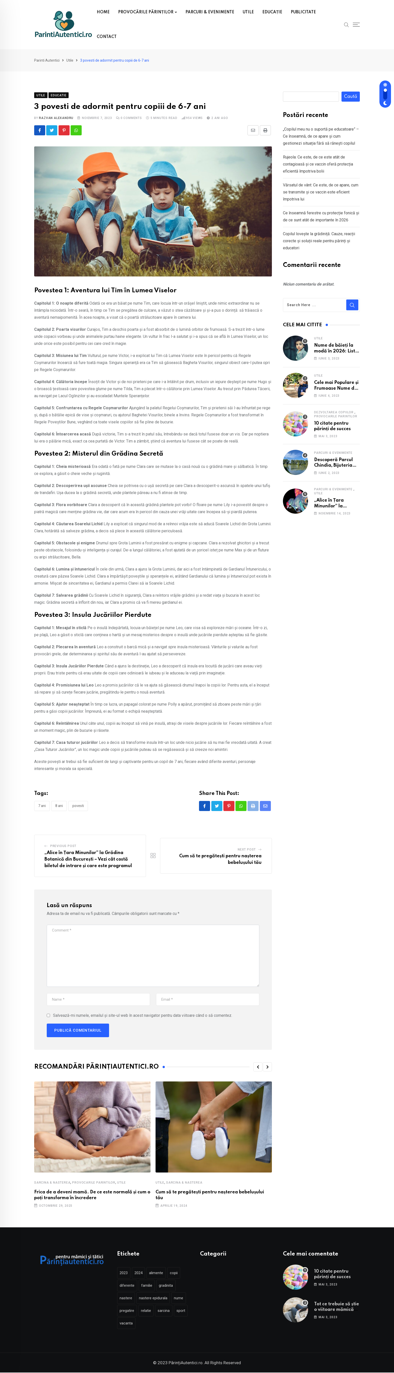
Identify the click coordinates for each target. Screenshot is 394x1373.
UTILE (248, 12)
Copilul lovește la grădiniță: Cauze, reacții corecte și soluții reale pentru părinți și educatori (319, 240)
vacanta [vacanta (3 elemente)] (144, 1323)
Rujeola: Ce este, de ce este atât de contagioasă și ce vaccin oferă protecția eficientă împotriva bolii (318, 164)
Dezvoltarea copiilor (334, 412)
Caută (350, 96)
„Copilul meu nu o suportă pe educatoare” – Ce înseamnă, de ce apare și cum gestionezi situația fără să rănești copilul (321, 136)
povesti (78, 806)
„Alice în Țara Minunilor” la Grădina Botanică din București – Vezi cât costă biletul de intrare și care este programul (88, 859)
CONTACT (107, 37)
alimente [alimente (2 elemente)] (161, 1273)
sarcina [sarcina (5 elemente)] (168, 1311)
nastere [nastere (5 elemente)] (127, 1298)
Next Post (247, 850)
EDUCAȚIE (272, 12)
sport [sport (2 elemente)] (125, 1323)
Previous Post (63, 846)
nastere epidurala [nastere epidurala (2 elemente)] (156, 1298)
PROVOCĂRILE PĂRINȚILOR (145, 12)
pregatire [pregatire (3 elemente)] (128, 1311)
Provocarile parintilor (93, 1183)
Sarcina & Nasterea (52, 1183)
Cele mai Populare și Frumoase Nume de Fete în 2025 (336, 388)
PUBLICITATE (303, 12)
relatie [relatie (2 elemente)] (149, 1311)
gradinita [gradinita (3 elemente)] (171, 1286)
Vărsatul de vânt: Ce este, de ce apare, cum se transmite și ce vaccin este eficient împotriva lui (320, 192)
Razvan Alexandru (56, 118)
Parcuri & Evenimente (333, 453)
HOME (103, 12)
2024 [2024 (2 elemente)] (141, 1273)
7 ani (42, 806)
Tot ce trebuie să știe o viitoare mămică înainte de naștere (336, 1310)
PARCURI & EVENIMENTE (209, 12)
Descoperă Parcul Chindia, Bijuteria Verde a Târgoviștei (336, 465)
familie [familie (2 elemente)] (149, 1286)
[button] (257, 1067)
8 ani (59, 806)
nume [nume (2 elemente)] (183, 1298)
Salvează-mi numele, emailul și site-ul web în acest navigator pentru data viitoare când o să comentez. (142, 1016)
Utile (121, 1183)
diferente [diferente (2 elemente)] (128, 1286)
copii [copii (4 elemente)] (180, 1273)
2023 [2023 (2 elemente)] (125, 1273)
